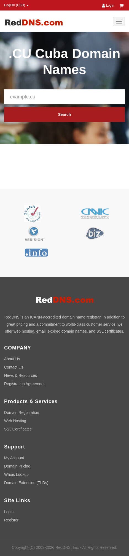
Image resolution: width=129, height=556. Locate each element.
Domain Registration (21, 412)
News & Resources (20, 375)
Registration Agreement (24, 384)
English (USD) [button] (16, 5)
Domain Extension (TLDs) (26, 483)
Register (11, 520)
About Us (12, 359)
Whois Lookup (16, 474)
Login (108, 5)
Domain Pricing (17, 466)
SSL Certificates (18, 429)
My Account (14, 458)
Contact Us (13, 367)
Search (64, 114)
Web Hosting (15, 421)
